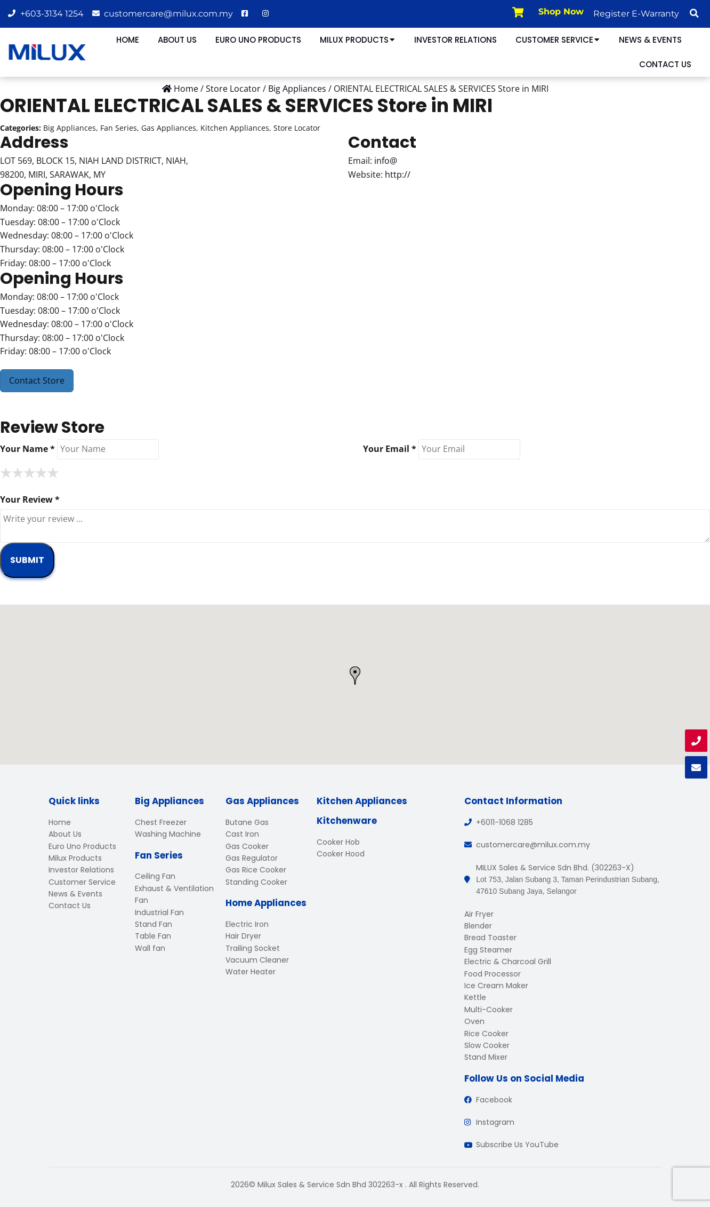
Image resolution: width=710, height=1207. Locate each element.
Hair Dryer (243, 936)
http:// (397, 174)
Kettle (475, 997)
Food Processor (492, 973)
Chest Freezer (161, 822)
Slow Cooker (487, 1045)
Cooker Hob (338, 842)
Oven (474, 1021)
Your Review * (30, 499)
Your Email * (389, 449)
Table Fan (153, 936)
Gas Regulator (251, 858)
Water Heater (250, 971)
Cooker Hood (341, 853)
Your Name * (27, 449)
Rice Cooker (486, 1033)
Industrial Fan (159, 912)
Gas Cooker (247, 846)
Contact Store (36, 380)
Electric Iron (247, 924)
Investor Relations (455, 39)
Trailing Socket (252, 948)
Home (127, 39)
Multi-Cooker (488, 1009)
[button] (694, 13)
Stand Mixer (485, 1057)
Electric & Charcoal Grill (507, 961)
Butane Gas (247, 822)
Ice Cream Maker (496, 985)
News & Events (650, 39)
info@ (385, 160)
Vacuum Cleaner (257, 960)
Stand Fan (153, 924)
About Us (177, 39)
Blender (478, 925)
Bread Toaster (490, 937)
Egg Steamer (488, 949)
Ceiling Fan (155, 876)
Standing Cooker (256, 882)
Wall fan (150, 948)
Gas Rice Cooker (255, 869)
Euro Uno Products (258, 39)
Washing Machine (168, 834)
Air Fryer (479, 914)
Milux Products (358, 39)
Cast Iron (242, 834)
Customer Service (557, 39)
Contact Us (665, 64)
